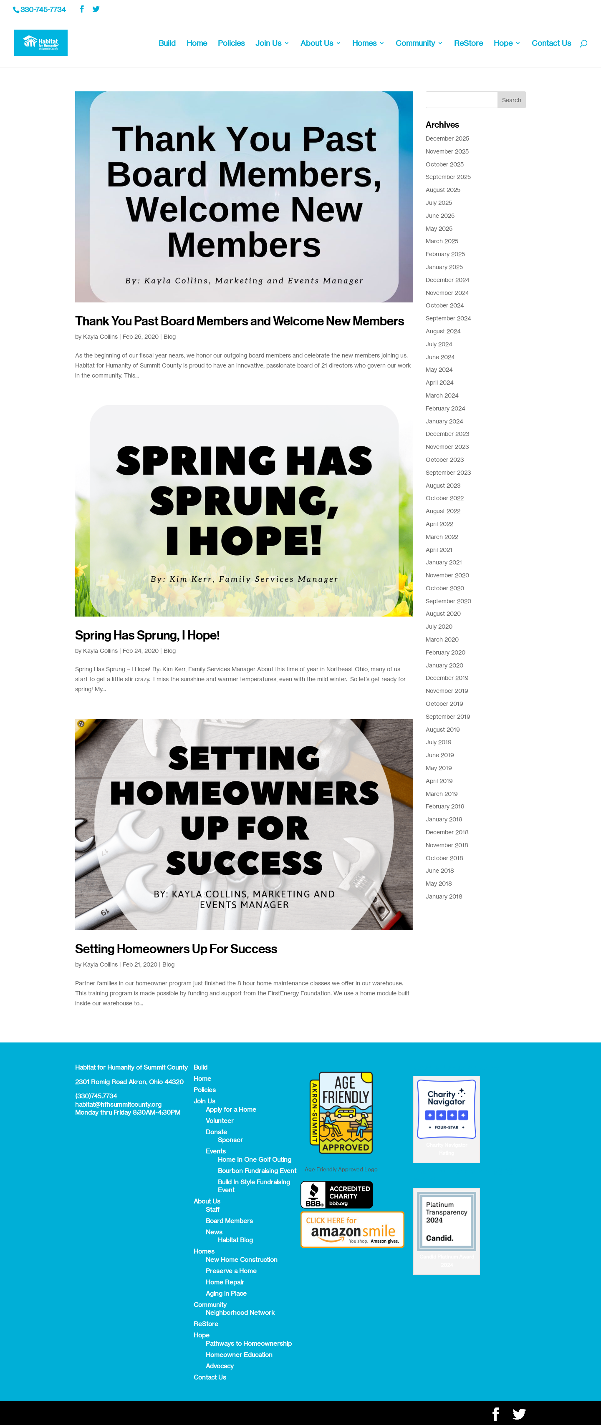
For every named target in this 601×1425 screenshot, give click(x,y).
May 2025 (439, 228)
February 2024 (445, 408)
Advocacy (220, 1366)
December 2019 (447, 677)
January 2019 (444, 819)
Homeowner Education (239, 1355)
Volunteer (220, 1121)
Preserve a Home (231, 1271)
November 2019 (447, 690)
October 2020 (445, 588)
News (214, 1232)
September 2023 (448, 472)
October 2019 (444, 703)
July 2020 (439, 626)
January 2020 (444, 665)
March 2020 (442, 639)
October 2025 (445, 164)
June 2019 (440, 754)
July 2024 (439, 343)
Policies (231, 44)
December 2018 (447, 832)
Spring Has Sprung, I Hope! (147, 635)
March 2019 (442, 793)
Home (197, 44)
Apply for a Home (231, 1109)
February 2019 (445, 806)
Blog (170, 336)
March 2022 (442, 536)
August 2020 (443, 613)
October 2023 (445, 459)
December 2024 (448, 279)
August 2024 (443, 331)
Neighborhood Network (240, 1313)
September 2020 (448, 600)
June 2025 (440, 215)
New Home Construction (242, 1260)
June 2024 (440, 356)
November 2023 (447, 446)
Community (415, 44)
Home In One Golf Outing (254, 1159)
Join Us (268, 44)
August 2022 (443, 510)
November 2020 (447, 575)
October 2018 (444, 857)
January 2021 (444, 562)
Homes (364, 44)
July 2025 (439, 202)
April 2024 (440, 382)
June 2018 (440, 870)
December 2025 (447, 138)
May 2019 (439, 767)
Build (167, 44)
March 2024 (442, 395)
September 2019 (448, 716)
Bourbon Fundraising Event (257, 1171)
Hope (503, 44)
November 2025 (447, 151)
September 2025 (448, 176)
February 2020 (445, 652)
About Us (316, 44)
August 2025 (443, 189)
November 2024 (447, 292)
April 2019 (439, 780)
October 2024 (445, 305)
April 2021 (439, 549)
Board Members (229, 1221)
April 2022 (439, 523)
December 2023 (448, 433)
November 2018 (447, 844)
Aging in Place (226, 1293)
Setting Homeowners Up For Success (176, 949)
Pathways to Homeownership (249, 1343)
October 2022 (445, 497)
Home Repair (225, 1282)
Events (216, 1151)
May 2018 (439, 883)
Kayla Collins (100, 336)
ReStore (468, 44)
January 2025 (444, 266)
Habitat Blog (235, 1240)
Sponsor (230, 1140)
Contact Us (551, 44)
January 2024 (444, 421)
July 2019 (439, 741)
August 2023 (443, 485)
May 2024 (439, 369)
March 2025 (442, 240)
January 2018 (444, 896)
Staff (213, 1210)
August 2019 (443, 729)
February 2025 (445, 253)
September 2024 (448, 318)
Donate (216, 1132)
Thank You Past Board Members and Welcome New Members (239, 321)
